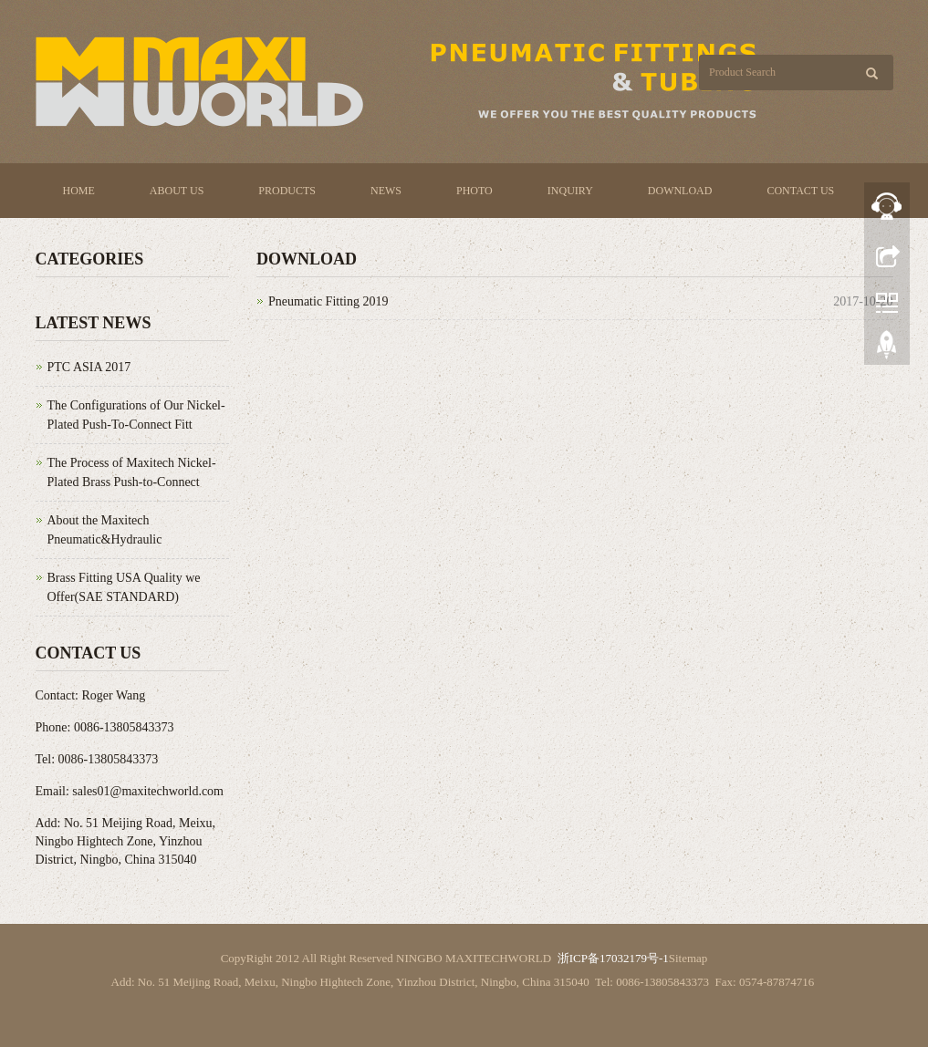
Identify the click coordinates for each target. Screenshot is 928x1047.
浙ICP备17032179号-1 (613, 958)
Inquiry (570, 190)
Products (287, 190)
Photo (474, 190)
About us (176, 190)
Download (680, 190)
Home (79, 190)
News (385, 190)
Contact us (800, 190)
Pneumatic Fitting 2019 (328, 301)
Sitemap (688, 958)
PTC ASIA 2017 (89, 367)
